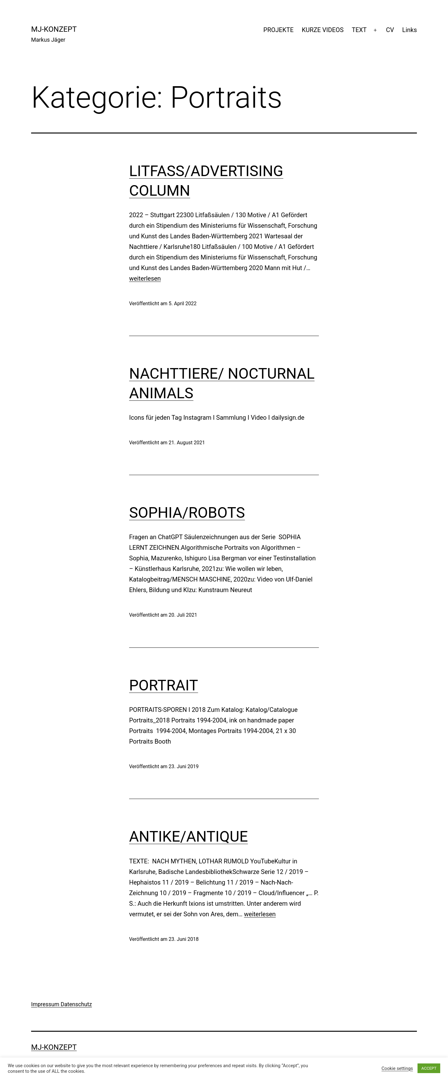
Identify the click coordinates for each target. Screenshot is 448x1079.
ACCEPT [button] (428, 1068)
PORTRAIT (163, 685)
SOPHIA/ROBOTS (187, 512)
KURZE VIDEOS (322, 30)
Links (409, 30)
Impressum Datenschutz (61, 1004)
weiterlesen (145, 278)
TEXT (359, 30)
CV (390, 30)
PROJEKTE (279, 30)
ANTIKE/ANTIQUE (188, 836)
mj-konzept (54, 29)
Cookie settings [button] (397, 1068)
